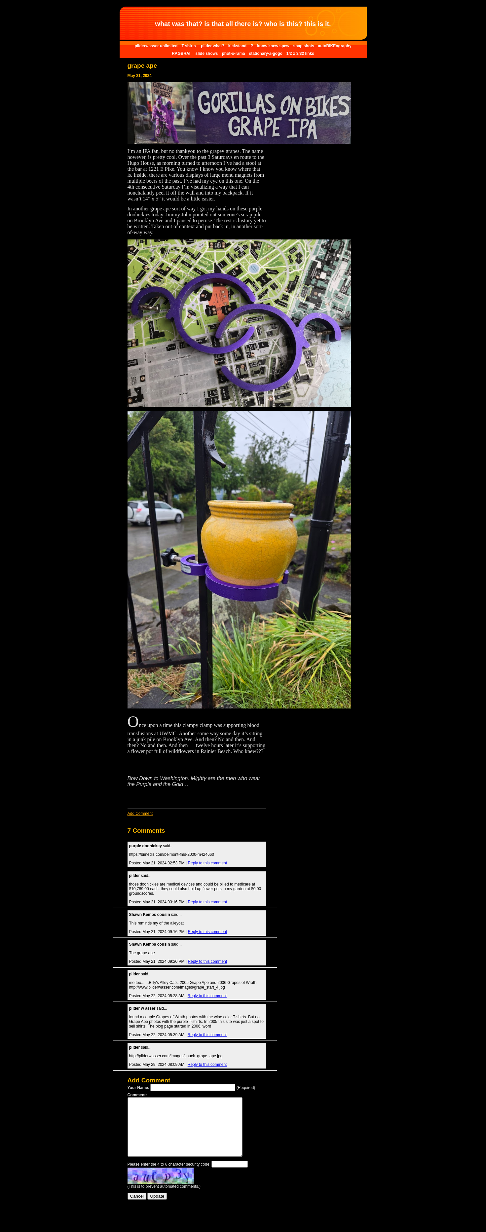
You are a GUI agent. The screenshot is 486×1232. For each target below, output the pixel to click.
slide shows (206, 53)
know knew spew (273, 46)
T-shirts (189, 46)
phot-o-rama (233, 53)
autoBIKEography (334, 46)
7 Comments (146, 830)
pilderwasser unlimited (155, 46)
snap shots (304, 46)
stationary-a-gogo (265, 53)
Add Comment (140, 813)
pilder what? (212, 46)
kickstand (237, 46)
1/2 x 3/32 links (300, 53)
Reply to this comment (207, 863)
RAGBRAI (181, 53)
